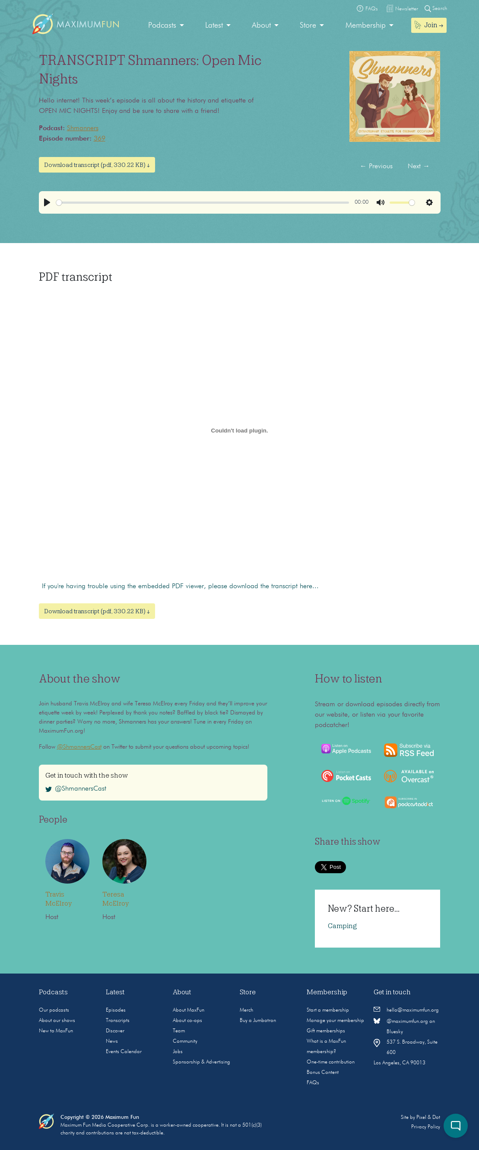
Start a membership (328, 1010)
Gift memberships (326, 1031)
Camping (342, 926)
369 (99, 138)
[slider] (202, 203)
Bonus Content (323, 1072)
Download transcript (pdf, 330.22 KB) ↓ (97, 164)
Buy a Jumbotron (258, 1020)
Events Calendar (124, 1051)
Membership (366, 25)
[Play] (47, 202)
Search (436, 8)
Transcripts (118, 1020)
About (261, 25)
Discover (115, 1031)
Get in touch (392, 992)
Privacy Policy (425, 1127)
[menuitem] (166, 25)
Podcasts (162, 25)
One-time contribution (331, 1062)
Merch (246, 1010)
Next (419, 166)
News (112, 1041)
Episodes (116, 1010)
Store (308, 25)
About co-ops (187, 1020)
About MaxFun (188, 1010)
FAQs (313, 1083)
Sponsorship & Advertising (201, 1062)
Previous (376, 166)
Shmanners (82, 128)
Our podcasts (54, 1010)
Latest (214, 25)
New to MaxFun (56, 1031)
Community (185, 1041)
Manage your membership (335, 1020)
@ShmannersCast (79, 747)
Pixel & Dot (428, 1117)
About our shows (57, 1020)
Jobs (178, 1051)
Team (179, 1031)
